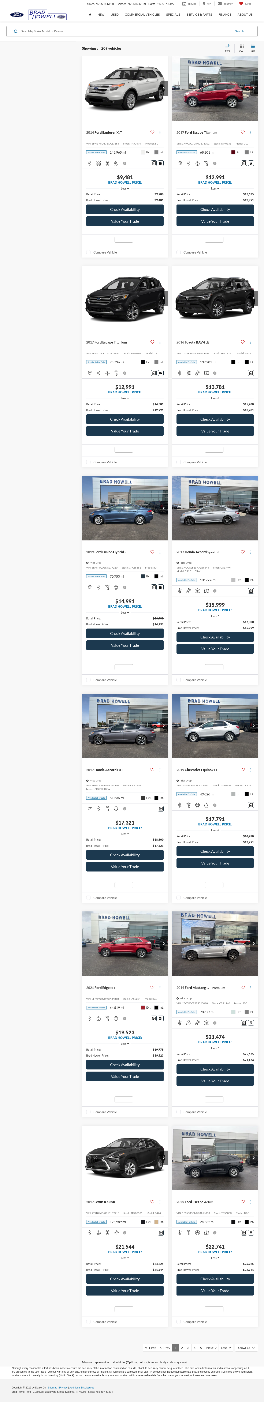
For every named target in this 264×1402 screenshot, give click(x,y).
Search (239, 31)
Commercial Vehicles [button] (142, 14)
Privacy (63, 1387)
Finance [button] (225, 14)
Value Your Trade (125, 221)
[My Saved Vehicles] (245, 3)
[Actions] (160, 132)
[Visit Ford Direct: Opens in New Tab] (114, 1391)
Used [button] (115, 14)
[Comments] (154, 163)
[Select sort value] (228, 48)
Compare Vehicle (105, 252)
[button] (164, 88)
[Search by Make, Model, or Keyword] (126, 31)
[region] (125, 197)
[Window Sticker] (161, 163)
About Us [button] (245, 14)
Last (226, 1348)
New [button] (101, 14)
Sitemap (52, 1387)
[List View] (253, 48)
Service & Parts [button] (199, 14)
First (150, 1348)
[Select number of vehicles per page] (246, 1348)
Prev (165, 1348)
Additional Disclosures (81, 1387)
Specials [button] (173, 14)
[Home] (90, 15)
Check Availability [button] (125, 209)
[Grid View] (241, 48)
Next (211, 1348)
